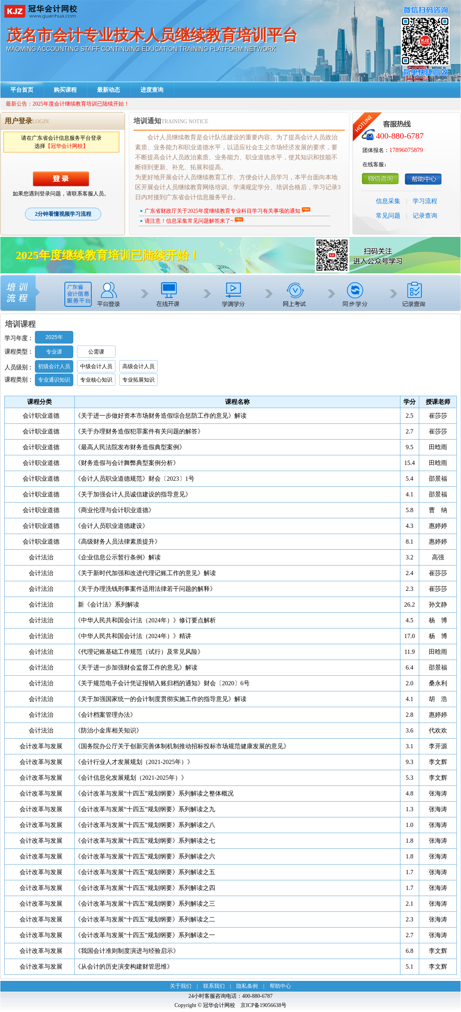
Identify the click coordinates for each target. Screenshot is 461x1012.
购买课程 (65, 90)
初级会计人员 (54, 366)
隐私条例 (247, 986)
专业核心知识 (96, 380)
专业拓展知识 (138, 380)
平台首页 (21, 90)
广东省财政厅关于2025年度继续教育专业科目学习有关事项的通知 (222, 211)
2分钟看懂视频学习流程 (63, 214)
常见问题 (388, 215)
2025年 (54, 337)
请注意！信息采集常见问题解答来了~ (189, 221)
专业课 (54, 352)
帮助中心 (280, 986)
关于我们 (180, 986)
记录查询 (425, 215)
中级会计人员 (96, 366)
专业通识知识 (54, 380)
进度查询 (151, 90)
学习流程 (425, 201)
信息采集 (388, 201)
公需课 (96, 352)
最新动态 (108, 90)
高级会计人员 (138, 366)
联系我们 (214, 986)
